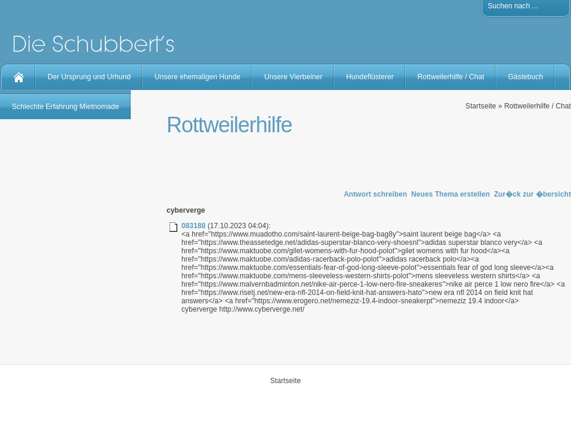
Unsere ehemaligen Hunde (197, 77)
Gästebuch (525, 77)
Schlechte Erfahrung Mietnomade (65, 106)
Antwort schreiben (375, 194)
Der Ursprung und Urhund (89, 77)
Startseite (481, 106)
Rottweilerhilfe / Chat (451, 77)
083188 (193, 226)
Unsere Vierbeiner (293, 77)
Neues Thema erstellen (450, 194)
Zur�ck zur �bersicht (532, 194)
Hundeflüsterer (370, 77)
